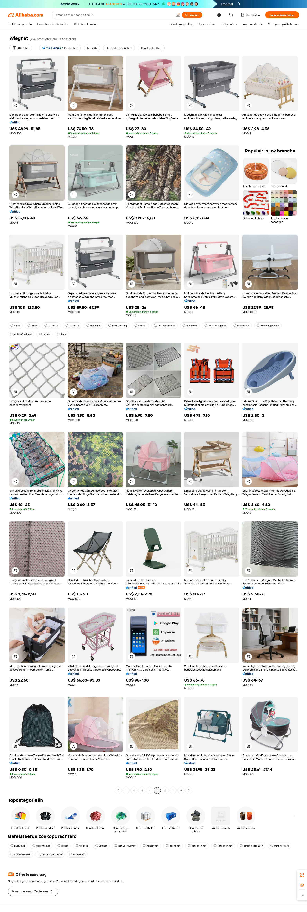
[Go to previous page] (118, 790)
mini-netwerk (279, 845)
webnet (82, 845)
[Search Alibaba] (114, 15)
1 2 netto (51, 325)
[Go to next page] (188, 790)
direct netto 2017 (251, 845)
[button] (178, 15)
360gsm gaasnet (268, 325)
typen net (93, 325)
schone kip (77, 854)
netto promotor (164, 325)
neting (44, 334)
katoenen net (197, 845)
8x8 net (140, 325)
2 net (32, 325)
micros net (241, 325)
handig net (150, 845)
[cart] (232, 15)
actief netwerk (20, 854)
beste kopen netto (50, 854)
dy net (62, 845)
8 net (15, 325)
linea (62, 334)
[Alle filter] (20, 48)
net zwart (189, 325)
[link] (302, 875)
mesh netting (117, 325)
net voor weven (125, 845)
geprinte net (41, 845)
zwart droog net (215, 325)
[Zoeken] (192, 15)
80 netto (72, 325)
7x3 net (101, 845)
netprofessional (21, 334)
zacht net (17, 845)
